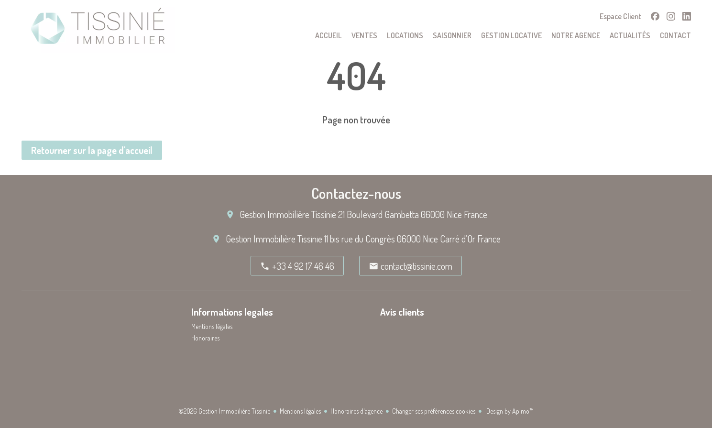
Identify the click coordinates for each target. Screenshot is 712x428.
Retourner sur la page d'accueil (92, 150)
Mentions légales (300, 411)
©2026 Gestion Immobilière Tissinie (224, 411)
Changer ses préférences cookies (433, 411)
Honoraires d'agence (356, 411)
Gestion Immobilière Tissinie (288, 214)
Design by (509, 411)
